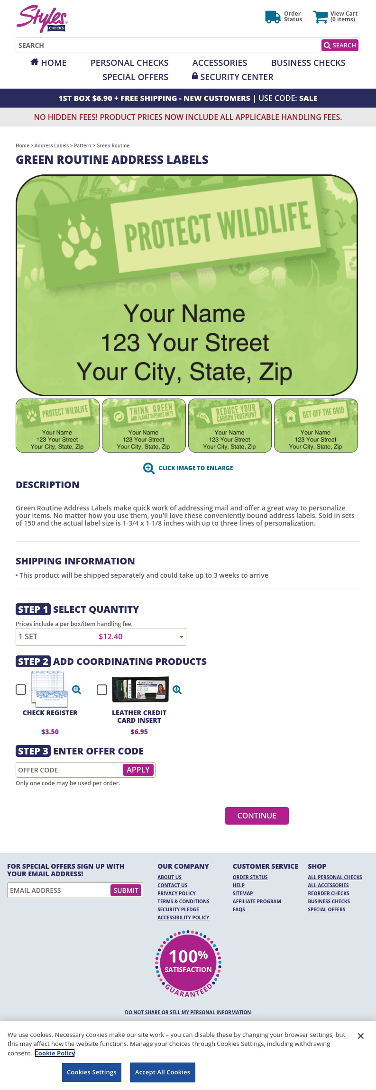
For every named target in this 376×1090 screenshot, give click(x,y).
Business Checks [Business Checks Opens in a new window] (329, 901)
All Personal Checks (335, 877)
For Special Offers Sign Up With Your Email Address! (66, 870)
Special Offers (135, 76)
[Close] (360, 1036)
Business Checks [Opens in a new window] (308, 62)
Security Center (236, 76)
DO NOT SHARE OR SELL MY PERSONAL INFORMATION (188, 1012)
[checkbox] (44, 689)
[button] (77, 689)
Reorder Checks (328, 893)
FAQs (239, 909)
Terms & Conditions (183, 901)
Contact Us (172, 885)
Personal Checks (130, 62)
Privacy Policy (176, 893)
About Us (169, 877)
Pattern (82, 145)
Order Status (250, 877)
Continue (257, 815)
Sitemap (243, 893)
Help (239, 885)
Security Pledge (178, 909)
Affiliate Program (257, 901)
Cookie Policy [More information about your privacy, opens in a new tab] (55, 1053)
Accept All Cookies (162, 1072)
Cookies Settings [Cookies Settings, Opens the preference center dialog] (92, 1072)
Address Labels (52, 145)
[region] (188, 1055)
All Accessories (328, 885)
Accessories (220, 62)
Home (53, 62)
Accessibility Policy (183, 917)
